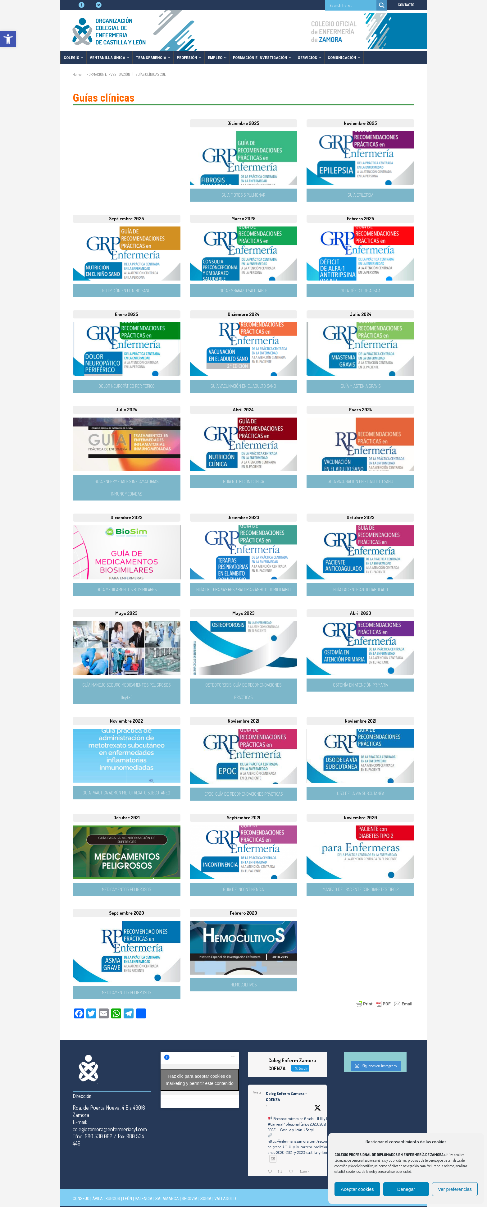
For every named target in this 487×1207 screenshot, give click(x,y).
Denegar (406, 1189)
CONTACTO (406, 4)
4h (268, 1106)
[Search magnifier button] (381, 5)
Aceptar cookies (357, 1189)
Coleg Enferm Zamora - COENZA (286, 1096)
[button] (8, 39)
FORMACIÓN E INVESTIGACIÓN (108, 74)
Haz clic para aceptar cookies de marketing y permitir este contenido (200, 1080)
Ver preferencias (455, 1189)
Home (77, 74)
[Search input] (352, 5)
